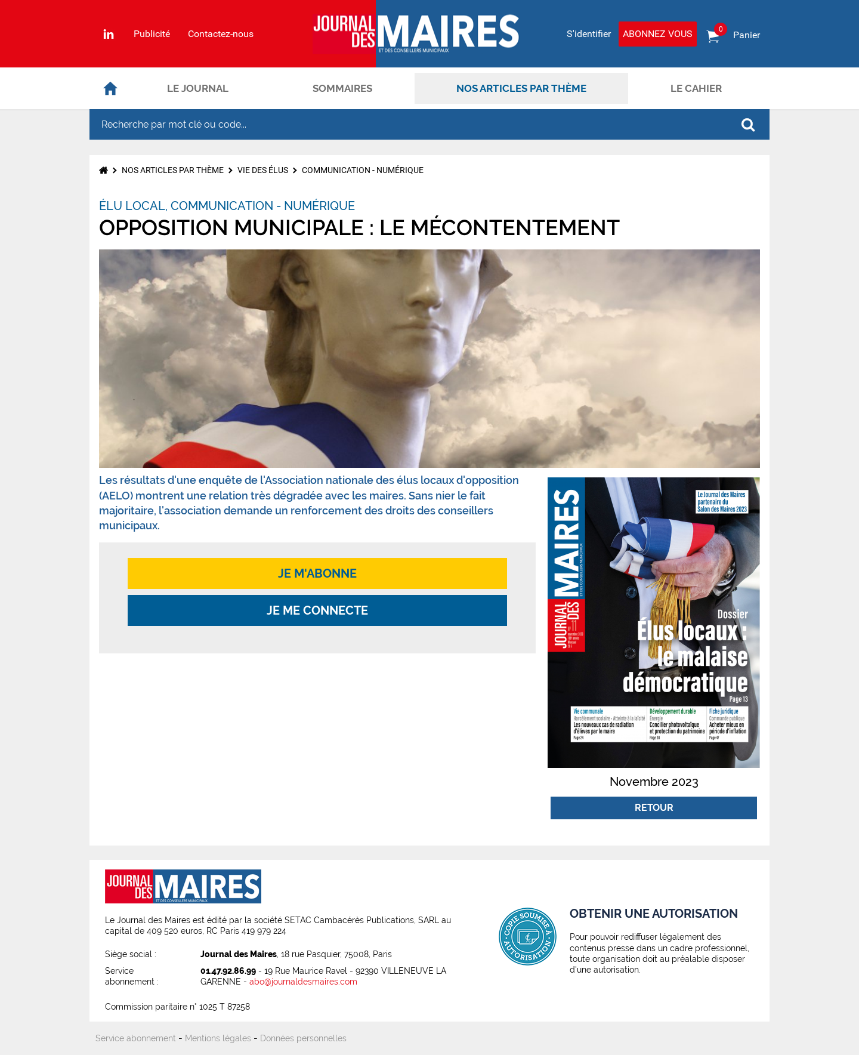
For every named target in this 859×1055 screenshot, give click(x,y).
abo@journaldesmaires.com (303, 981)
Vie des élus (262, 170)
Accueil (110, 88)
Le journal (197, 88)
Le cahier (696, 88)
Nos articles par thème (521, 88)
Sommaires (342, 88)
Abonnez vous (658, 33)
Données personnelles (303, 1038)
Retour (654, 807)
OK (748, 125)
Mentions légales (218, 1038)
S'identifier (589, 33)
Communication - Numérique (363, 170)
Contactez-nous (221, 34)
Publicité (152, 34)
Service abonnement (135, 1038)
